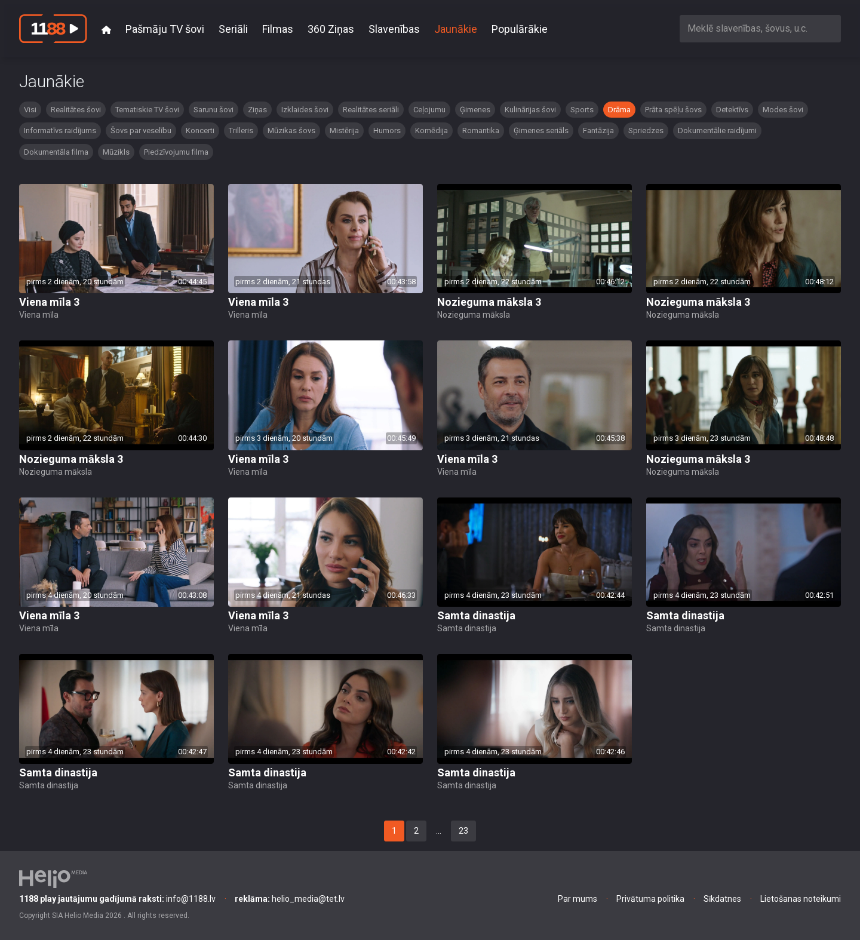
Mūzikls (116, 152)
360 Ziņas (331, 29)
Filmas (277, 29)
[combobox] (760, 28)
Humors (387, 130)
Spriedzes (646, 130)
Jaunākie (455, 29)
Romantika (480, 130)
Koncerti (200, 130)
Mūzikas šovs (291, 130)
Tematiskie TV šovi (147, 109)
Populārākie (520, 29)
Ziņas (257, 109)
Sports (582, 109)
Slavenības (394, 29)
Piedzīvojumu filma (176, 152)
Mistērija (344, 130)
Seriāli (233, 29)
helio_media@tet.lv (290, 899)
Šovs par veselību (140, 130)
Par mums (577, 899)
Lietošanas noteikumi (800, 899)
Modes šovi (783, 109)
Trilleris (241, 130)
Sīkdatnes (722, 899)
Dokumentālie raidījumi (717, 130)
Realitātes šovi (76, 109)
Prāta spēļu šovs (673, 109)
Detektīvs (732, 109)
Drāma (619, 109)
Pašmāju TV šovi (164, 29)
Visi (30, 109)
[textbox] (760, 28)
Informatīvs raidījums (60, 130)
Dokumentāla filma (56, 152)
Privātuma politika (650, 899)
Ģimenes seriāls (541, 130)
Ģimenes (475, 109)
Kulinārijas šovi (530, 109)
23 (463, 830)
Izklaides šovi (304, 109)
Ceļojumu (429, 109)
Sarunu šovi (214, 109)
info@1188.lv (117, 899)
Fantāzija (598, 130)
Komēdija (431, 130)
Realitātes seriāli (371, 109)
